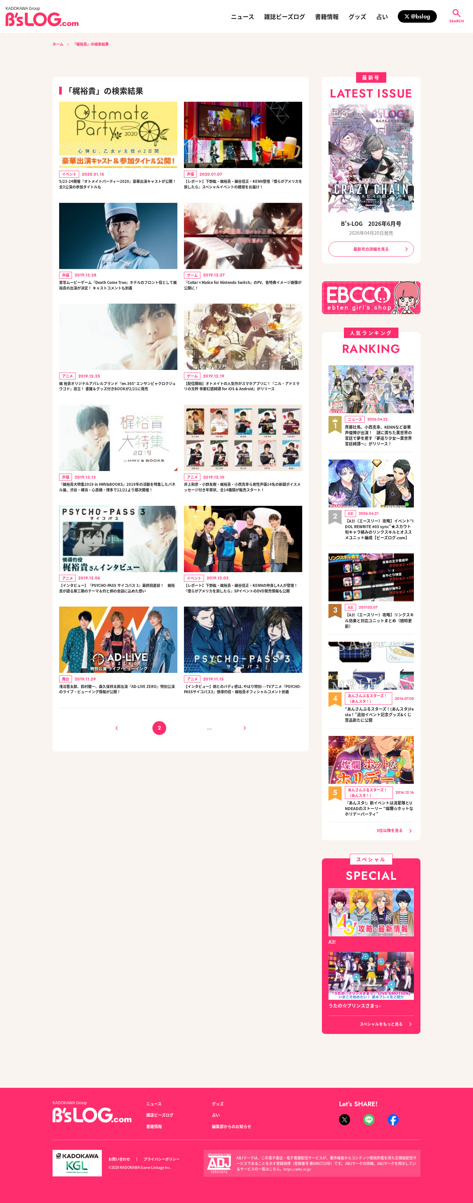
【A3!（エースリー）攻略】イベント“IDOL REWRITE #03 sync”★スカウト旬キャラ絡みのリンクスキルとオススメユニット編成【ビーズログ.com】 (379, 543)
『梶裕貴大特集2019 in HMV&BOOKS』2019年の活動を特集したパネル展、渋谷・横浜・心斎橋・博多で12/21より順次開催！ (118, 532)
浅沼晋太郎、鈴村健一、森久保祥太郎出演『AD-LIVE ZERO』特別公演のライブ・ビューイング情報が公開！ (118, 760)
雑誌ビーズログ (284, 16)
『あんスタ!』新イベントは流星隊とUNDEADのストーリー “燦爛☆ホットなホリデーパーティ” (379, 829)
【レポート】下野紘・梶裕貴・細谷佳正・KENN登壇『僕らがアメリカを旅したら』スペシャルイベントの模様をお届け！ (241, 191)
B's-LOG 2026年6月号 (371, 223)
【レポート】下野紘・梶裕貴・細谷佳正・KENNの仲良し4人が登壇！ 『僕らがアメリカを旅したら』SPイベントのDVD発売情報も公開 (243, 646)
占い (382, 16)
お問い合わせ (121, 1159)
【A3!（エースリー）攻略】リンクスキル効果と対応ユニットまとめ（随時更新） (379, 639)
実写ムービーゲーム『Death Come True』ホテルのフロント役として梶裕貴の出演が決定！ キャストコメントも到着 (118, 304)
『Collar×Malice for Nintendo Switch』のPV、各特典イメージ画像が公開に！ (243, 301)
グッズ (357, 16)
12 (221, 805)
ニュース (242, 16)
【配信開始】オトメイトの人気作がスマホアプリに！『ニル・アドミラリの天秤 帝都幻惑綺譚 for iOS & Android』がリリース (243, 418)
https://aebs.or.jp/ (298, 1168)
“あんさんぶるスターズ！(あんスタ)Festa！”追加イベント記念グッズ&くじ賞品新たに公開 (379, 734)
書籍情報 (327, 16)
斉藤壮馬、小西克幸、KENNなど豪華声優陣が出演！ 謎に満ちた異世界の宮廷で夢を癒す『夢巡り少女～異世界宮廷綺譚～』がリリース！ (379, 441)
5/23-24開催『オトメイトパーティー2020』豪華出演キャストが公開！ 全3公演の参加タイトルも (116, 187)
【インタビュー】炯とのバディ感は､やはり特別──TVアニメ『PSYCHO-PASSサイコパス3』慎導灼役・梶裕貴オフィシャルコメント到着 (243, 760)
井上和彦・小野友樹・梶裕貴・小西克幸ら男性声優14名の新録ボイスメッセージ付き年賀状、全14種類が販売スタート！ (242, 532)
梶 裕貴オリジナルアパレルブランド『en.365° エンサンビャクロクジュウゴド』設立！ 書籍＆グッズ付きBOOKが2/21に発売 (117, 418)
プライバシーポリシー (168, 1159)
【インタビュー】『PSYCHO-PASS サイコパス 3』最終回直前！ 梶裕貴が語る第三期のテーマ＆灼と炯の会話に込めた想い (115, 646)
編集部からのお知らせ (235, 1126)
